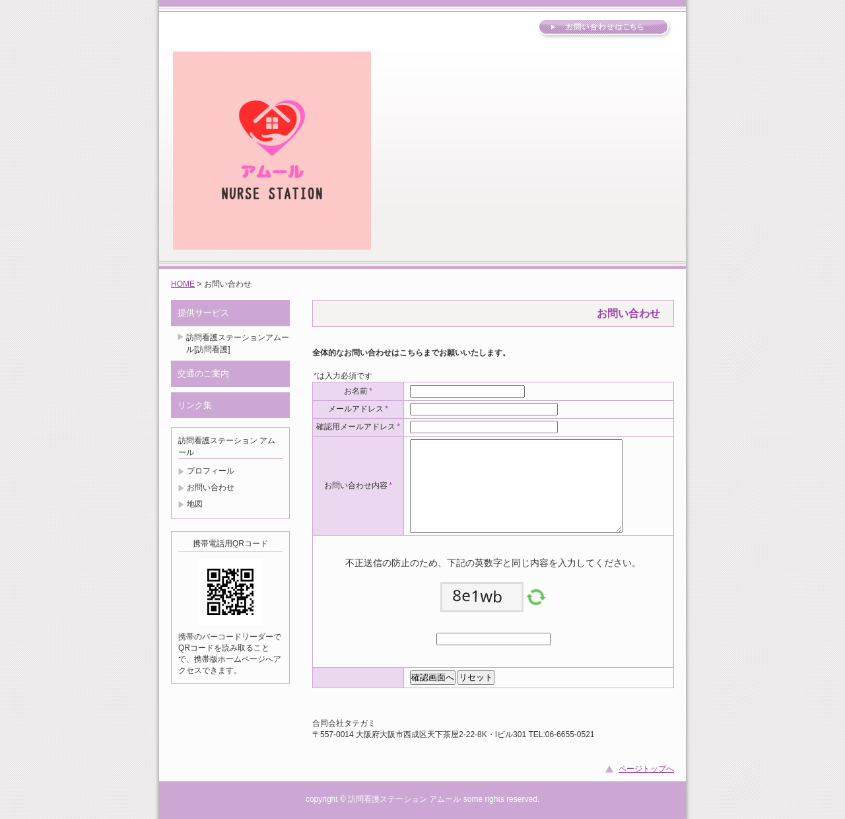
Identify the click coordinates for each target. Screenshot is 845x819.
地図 (195, 504)
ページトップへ (646, 768)
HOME (183, 284)
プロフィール (210, 471)
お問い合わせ (210, 487)
